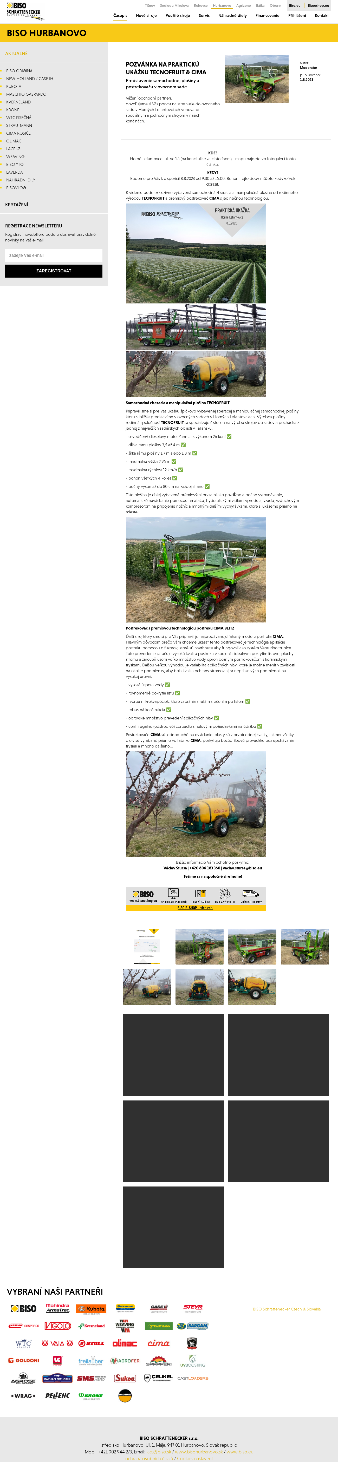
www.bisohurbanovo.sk (199, 1451)
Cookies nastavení (195, 1458)
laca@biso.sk (158, 1451)
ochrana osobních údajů (149, 1458)
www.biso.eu (240, 1451)
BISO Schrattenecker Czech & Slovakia (287, 1309)
